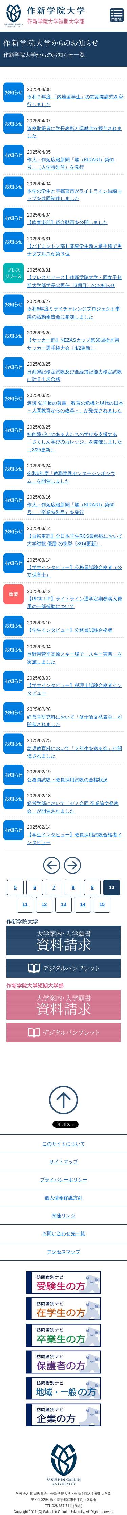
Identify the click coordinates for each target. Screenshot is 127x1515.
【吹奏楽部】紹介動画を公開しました (67, 222)
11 (25, 904)
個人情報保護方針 (64, 1197)
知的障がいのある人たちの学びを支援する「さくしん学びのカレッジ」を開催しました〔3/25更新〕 (74, 442)
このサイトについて (63, 1143)
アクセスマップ (63, 1251)
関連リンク (64, 1215)
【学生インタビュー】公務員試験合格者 (69, 630)
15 (102, 904)
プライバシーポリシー (63, 1179)
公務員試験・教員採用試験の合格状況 (67, 779)
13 (63, 904)
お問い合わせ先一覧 (63, 1233)
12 (44, 904)
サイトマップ (63, 1161)
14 (83, 904)
